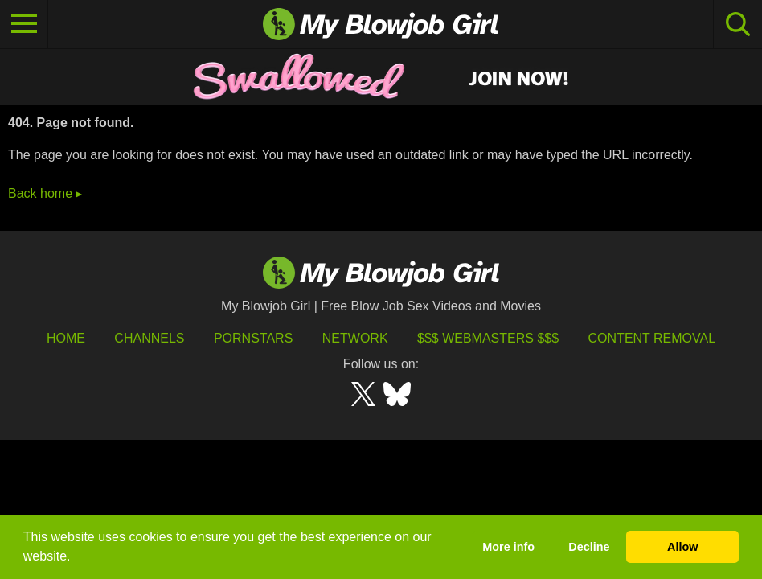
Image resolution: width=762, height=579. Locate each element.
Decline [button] (588, 546)
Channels (149, 338)
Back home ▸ (45, 193)
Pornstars (253, 338)
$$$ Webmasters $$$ (488, 338)
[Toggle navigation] (24, 24)
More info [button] (508, 546)
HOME (66, 338)
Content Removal (652, 338)
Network (355, 338)
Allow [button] (682, 546)
